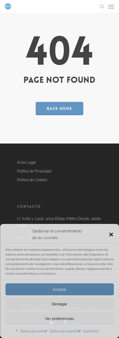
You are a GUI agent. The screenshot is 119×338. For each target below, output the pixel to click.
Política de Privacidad (34, 171)
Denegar (59, 304)
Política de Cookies (32, 180)
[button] (111, 234)
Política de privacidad (65, 330)
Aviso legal (91, 330)
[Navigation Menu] (111, 6)
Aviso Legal (26, 162)
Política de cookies (33, 330)
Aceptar (60, 289)
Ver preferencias (59, 318)
